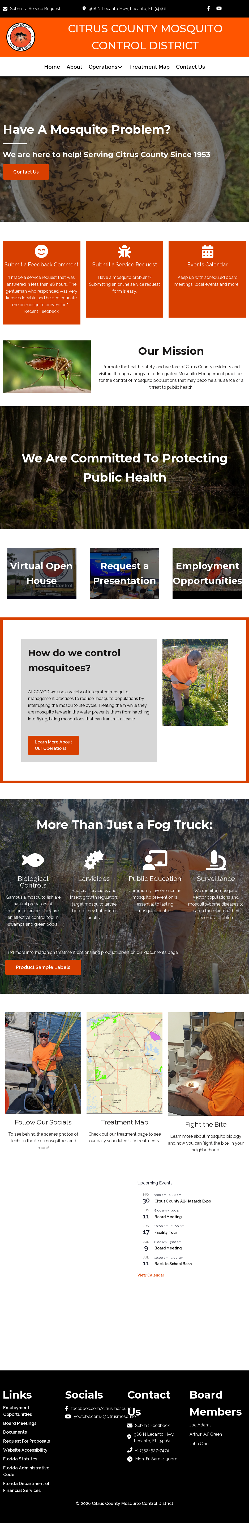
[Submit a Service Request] (35, 8)
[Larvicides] (94, 887)
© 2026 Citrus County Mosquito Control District (124, 1503)
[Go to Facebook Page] (208, 8)
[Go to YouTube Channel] (219, 8)
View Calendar (151, 1275)
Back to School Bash (173, 1264)
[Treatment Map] (124, 1081)
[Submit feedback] (155, 1425)
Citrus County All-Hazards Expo (182, 1201)
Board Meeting (168, 1217)
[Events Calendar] (207, 279)
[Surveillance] (216, 887)
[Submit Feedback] (41, 282)
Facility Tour (165, 1232)
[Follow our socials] (43, 1084)
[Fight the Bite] (206, 1085)
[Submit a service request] (125, 279)
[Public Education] (155, 883)
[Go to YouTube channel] (93, 1416)
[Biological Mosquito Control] (33, 890)
